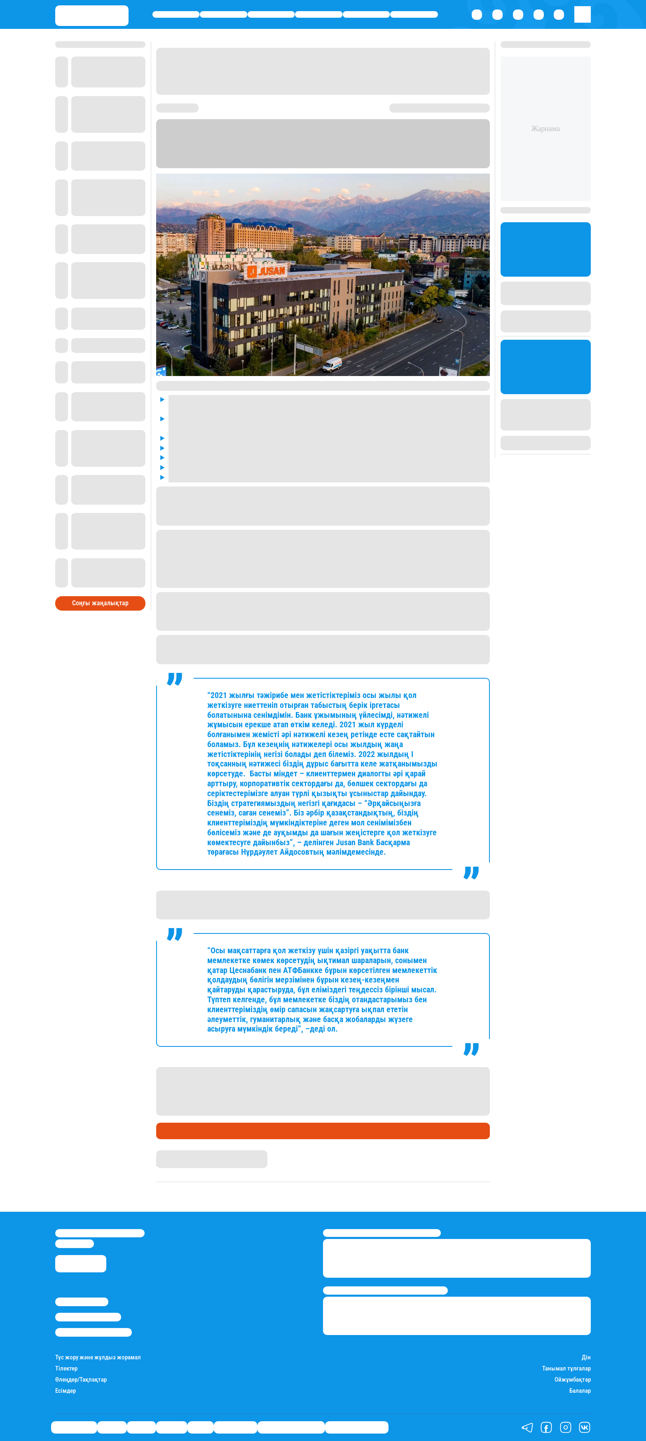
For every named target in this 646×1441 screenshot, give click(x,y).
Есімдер (65, 1390)
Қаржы (223, 14)
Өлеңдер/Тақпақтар (81, 1379)
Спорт (366, 14)
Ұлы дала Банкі (182, 1131)
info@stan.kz (74, 1243)
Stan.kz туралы (81, 1302)
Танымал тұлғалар (566, 1368)
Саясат (271, 14)
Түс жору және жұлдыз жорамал (98, 1357)
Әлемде (319, 14)
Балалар (580, 1390)
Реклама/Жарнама (88, 1317)
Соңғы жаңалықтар (100, 601)
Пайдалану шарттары (93, 1332)
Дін (586, 1357)
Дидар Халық (175, 1154)
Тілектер (66, 1368)
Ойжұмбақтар (573, 1379)
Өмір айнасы (176, 14)
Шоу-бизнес (414, 14)
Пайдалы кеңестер (356, 1427)
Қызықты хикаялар (291, 1427)
